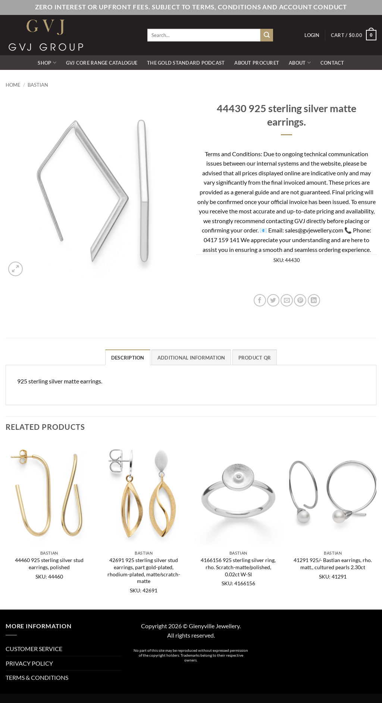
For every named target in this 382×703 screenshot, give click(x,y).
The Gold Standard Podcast (186, 63)
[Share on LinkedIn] (314, 300)
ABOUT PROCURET (256, 63)
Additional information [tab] (191, 358)
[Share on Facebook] (260, 300)
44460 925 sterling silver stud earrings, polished (49, 563)
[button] (311, 35)
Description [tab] (127, 358)
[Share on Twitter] (273, 300)
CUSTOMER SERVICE (34, 648)
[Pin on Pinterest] (300, 300)
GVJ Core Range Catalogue (101, 63)
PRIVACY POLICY (29, 663)
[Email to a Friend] (287, 300)
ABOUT (300, 62)
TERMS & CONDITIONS (37, 677)
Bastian (38, 85)
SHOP (47, 62)
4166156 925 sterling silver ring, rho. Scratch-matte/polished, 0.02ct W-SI (238, 567)
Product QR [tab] (254, 358)
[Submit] (266, 35)
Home (13, 85)
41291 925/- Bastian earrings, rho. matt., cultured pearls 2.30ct (333, 563)
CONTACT (332, 63)
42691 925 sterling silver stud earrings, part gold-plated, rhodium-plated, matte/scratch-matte (143, 570)
